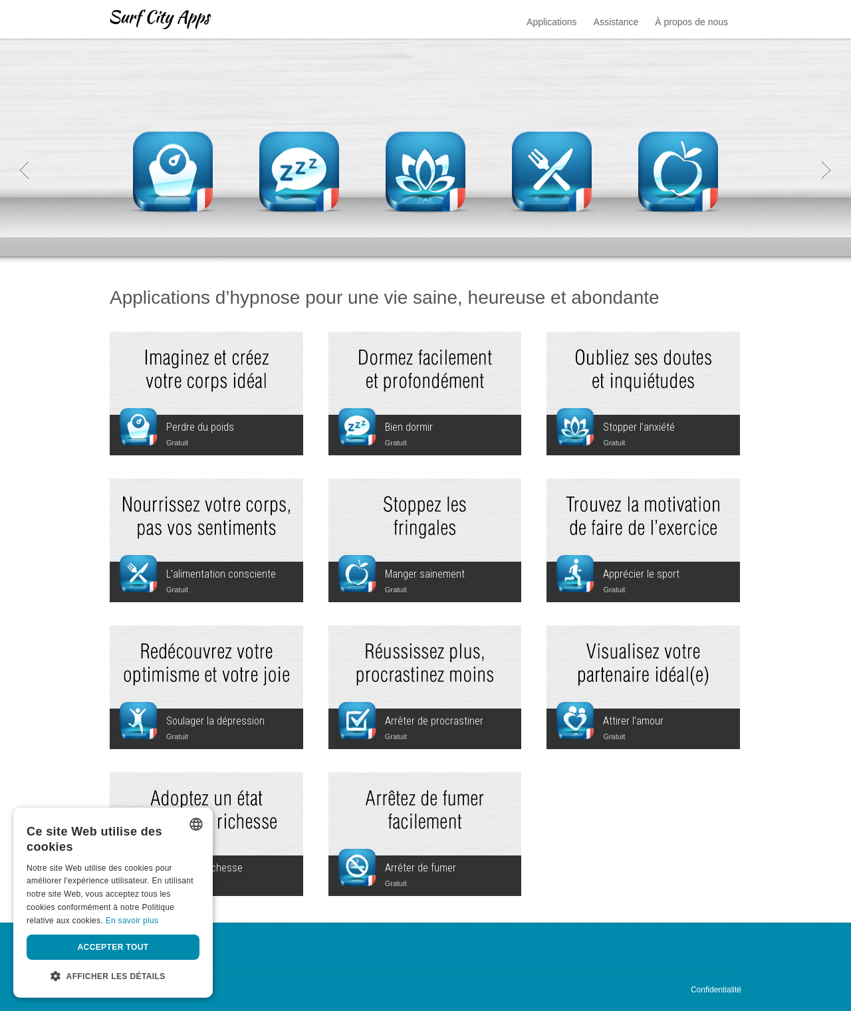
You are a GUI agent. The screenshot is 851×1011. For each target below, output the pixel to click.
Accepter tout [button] (113, 947)
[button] (113, 976)
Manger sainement (425, 574)
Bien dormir (409, 427)
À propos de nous (691, 22)
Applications (552, 22)
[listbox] (196, 824)
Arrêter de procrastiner (434, 721)
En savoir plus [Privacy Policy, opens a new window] (132, 920)
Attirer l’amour (633, 721)
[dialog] (113, 903)
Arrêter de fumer (420, 867)
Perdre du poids (200, 427)
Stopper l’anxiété (639, 427)
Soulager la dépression (215, 721)
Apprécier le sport (641, 574)
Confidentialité (716, 989)
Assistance (616, 22)
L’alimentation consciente (221, 574)
